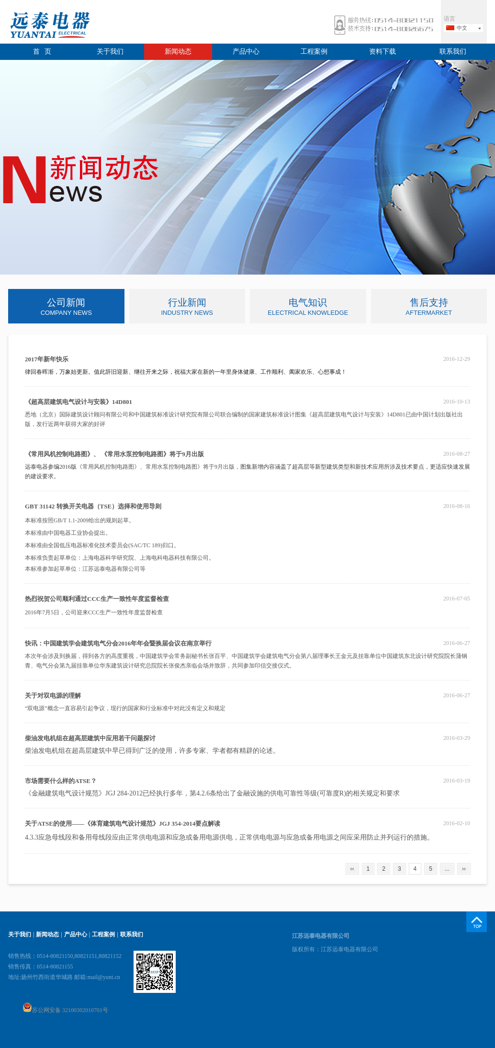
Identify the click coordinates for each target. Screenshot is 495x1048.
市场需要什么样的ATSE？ (61, 780)
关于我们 (110, 51)
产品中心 (246, 51)
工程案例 (314, 51)
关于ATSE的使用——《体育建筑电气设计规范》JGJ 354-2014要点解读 (122, 823)
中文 (462, 28)
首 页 (42, 51)
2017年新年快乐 (46, 359)
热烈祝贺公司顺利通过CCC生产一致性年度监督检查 (97, 598)
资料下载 (382, 51)
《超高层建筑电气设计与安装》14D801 (78, 401)
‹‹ (352, 868)
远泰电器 (49, 26)
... (447, 868)
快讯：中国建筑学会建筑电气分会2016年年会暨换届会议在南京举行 (118, 643)
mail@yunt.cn (104, 977)
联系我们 (452, 51)
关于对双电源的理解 (53, 695)
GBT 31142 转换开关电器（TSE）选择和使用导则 (93, 506)
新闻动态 (178, 51)
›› (464, 868)
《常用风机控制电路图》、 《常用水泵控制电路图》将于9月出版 (114, 454)
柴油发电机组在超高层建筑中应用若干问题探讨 (90, 738)
